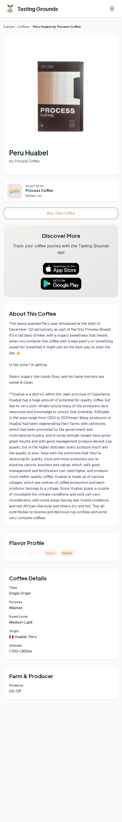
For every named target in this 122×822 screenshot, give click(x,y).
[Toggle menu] (112, 8)
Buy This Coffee (61, 213)
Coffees (23, 27)
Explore (9, 27)
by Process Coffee (24, 161)
